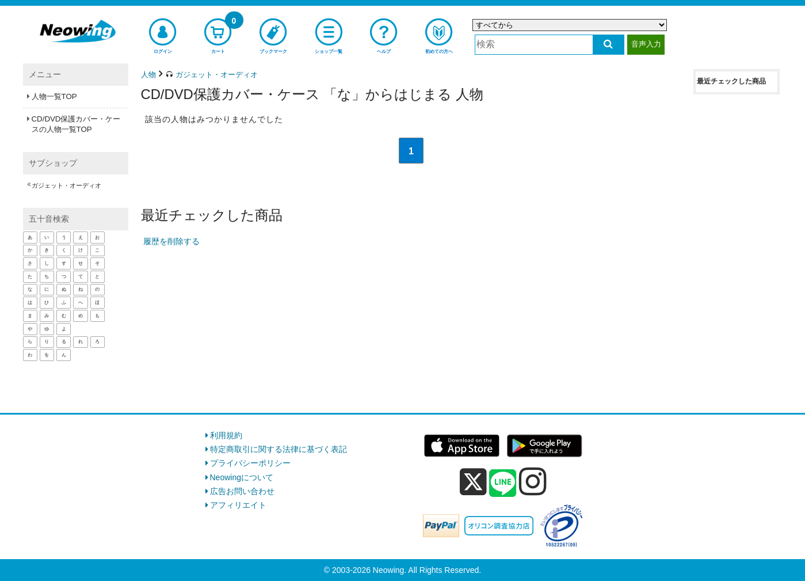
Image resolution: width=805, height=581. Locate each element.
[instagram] (533, 481)
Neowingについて (241, 477)
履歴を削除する (171, 241)
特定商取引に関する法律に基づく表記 (278, 449)
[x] (473, 482)
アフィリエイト (238, 505)
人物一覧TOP (54, 96)
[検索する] (608, 45)
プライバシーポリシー (250, 463)
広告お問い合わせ (242, 491)
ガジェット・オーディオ (66, 185)
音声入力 (646, 44)
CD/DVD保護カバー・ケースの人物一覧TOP (76, 124)
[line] (503, 484)
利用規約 (226, 435)
